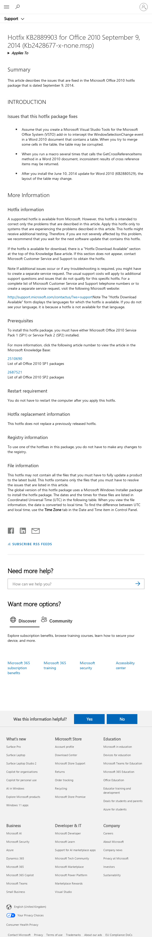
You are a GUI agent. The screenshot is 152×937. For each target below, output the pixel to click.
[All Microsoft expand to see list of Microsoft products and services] (6, 7)
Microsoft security (87, 665)
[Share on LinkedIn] (21, 529)
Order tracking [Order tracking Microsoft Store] (64, 780)
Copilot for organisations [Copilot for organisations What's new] (22, 772)
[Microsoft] (76, 4)
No (122, 719)
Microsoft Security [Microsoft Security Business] (17, 842)
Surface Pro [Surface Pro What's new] (13, 747)
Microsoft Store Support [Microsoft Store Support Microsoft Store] (70, 763)
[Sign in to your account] (143, 7)
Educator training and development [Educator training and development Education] (117, 790)
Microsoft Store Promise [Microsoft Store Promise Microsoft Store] (70, 797)
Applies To (20, 52)
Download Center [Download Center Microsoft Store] (66, 755)
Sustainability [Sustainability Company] (112, 875)
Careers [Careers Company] (108, 833)
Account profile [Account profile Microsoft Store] (64, 747)
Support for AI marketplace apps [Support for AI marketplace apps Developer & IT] (75, 850)
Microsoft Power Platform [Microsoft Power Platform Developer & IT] (71, 875)
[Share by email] (33, 529)
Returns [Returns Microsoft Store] (60, 772)
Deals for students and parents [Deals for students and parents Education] (123, 801)
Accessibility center (125, 665)
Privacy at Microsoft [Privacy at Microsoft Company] (115, 858)
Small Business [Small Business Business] (15, 892)
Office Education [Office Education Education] (113, 780)
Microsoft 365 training (55, 665)
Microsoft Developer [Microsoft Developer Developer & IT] (68, 833)
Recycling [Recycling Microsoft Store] (61, 788)
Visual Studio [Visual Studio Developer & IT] (63, 892)
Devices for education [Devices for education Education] (117, 755)
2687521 (15, 372)
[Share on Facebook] (11, 529)
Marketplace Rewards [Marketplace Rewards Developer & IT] (69, 883)
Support (11, 18)
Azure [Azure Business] (10, 850)
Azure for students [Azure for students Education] (115, 809)
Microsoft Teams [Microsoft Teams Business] (16, 883)
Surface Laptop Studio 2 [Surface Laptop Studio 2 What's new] (21, 763)
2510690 (15, 358)
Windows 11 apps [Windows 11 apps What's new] (17, 805)
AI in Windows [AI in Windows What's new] (15, 788)
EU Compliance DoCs (118, 935)
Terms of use (54, 935)
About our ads (93, 935)
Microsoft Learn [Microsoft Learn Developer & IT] (65, 842)
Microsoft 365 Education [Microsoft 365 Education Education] (118, 772)
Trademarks (73, 935)
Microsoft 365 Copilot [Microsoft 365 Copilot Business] (20, 875)
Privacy (38, 935)
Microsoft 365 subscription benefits (19, 667)
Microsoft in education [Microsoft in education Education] (117, 747)
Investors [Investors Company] (109, 867)
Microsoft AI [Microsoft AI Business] (14, 833)
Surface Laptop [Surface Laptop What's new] (15, 755)
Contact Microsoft (19, 935)
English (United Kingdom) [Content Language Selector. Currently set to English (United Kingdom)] (30, 907)
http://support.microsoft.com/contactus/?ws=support (50, 296)
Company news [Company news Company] (112, 850)
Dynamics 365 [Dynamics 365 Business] (15, 858)
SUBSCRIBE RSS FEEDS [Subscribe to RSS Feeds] (32, 544)
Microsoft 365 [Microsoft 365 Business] (15, 867)
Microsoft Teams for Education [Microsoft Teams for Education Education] (122, 763)
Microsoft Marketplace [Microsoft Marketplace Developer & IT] (69, 867)
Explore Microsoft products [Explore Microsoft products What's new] (23, 797)
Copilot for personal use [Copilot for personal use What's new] (21, 780)
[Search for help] (18, 7)
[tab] (25, 621)
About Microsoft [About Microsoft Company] (113, 842)
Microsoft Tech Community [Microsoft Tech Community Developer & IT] (72, 858)
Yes (89, 719)
